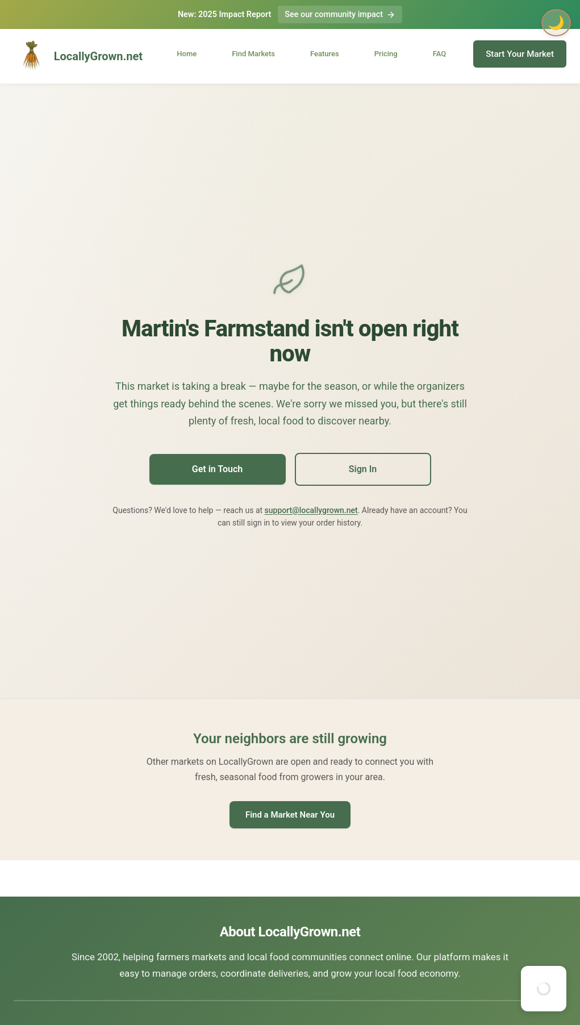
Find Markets (253, 53)
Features (324, 53)
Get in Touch (217, 469)
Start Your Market (520, 54)
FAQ (440, 53)
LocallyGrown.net (78, 56)
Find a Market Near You (290, 815)
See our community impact (340, 14)
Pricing (386, 53)
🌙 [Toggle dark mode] (556, 23)
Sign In (363, 469)
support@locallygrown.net (311, 510)
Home (187, 53)
